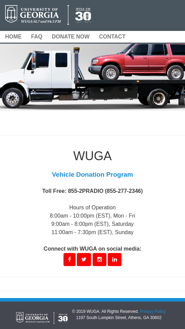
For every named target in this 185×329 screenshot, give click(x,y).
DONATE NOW (71, 37)
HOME (13, 37)
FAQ (37, 37)
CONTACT (112, 37)
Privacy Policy (153, 311)
